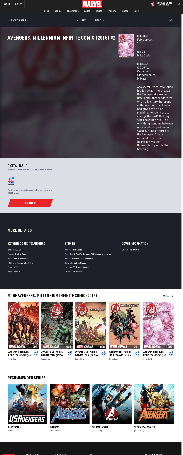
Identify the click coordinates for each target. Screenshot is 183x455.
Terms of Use (20, 448)
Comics (58, 11)
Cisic (82, 316)
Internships (31, 427)
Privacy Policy (33, 448)
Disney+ (57, 419)
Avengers (54, 385)
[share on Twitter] (154, 422)
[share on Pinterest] (163, 428)
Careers (29, 423)
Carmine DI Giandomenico (144, 65)
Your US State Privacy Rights (54, 448)
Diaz (14, 316)
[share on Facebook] (146, 422)
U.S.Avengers (14, 385)
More (136, 11)
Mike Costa (66, 65)
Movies (99, 11)
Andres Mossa (80, 220)
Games (87, 11)
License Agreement (125, 448)
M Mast (166, 65)
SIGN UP (18, 4)
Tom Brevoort (77, 229)
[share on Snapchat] (154, 428)
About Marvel (31, 414)
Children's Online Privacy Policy (101, 448)
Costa (10, 316)
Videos (125, 11)
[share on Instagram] (163, 422)
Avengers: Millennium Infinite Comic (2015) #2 (154, 311)
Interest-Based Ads (144, 448)
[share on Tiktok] (146, 434)
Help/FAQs (29, 419)
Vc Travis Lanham (80, 225)
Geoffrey (117, 316)
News (46, 11)
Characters (73, 11)
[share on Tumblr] (171, 422)
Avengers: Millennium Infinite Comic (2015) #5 (52, 311)
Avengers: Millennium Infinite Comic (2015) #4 (19, 311)
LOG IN (7, 4)
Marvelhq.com (61, 423)
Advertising (59, 414)
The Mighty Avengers (144, 385)
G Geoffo (120, 65)
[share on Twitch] (171, 428)
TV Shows (112, 11)
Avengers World (100, 385)
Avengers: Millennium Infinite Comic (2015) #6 (86, 311)
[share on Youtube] (146, 428)
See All (168, 254)
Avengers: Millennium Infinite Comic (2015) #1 (120, 311)
